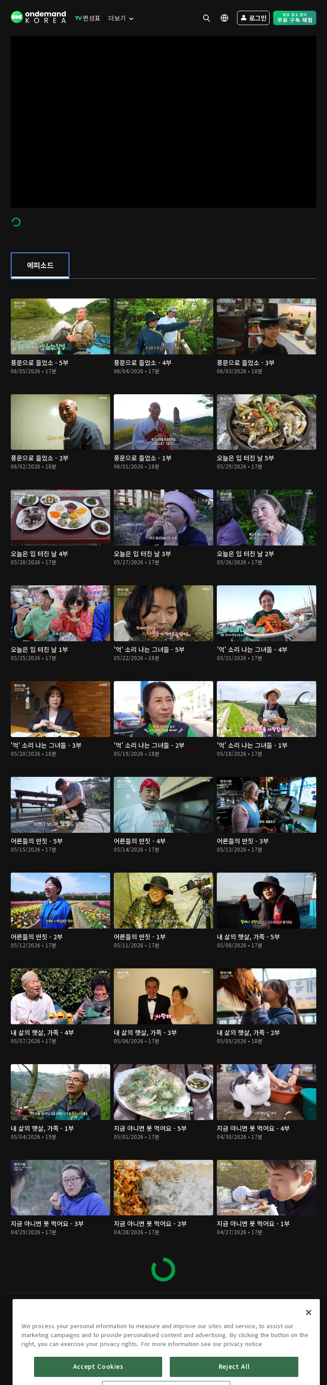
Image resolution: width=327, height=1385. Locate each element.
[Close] (308, 1337)
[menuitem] (86, 18)
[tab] (40, 265)
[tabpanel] (163, 786)
